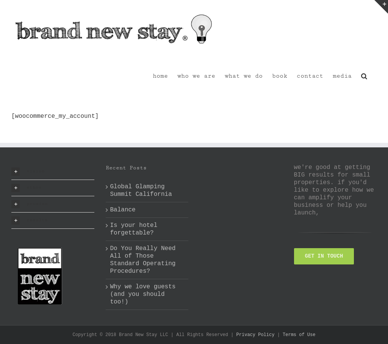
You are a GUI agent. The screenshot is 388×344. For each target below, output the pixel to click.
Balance (123, 209)
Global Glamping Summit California (141, 190)
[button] (364, 75)
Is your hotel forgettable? (134, 229)
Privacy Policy (255, 335)
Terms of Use (299, 335)
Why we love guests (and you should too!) (143, 294)
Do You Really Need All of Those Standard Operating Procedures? (143, 260)
